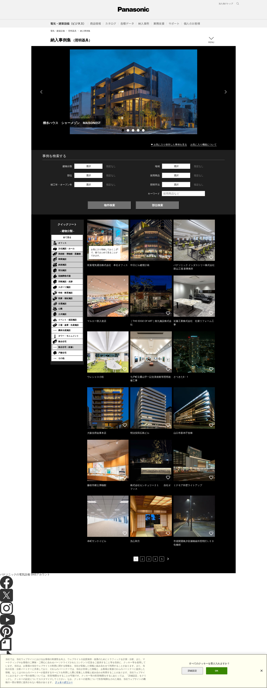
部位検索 (157, 205)
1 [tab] (123, 130)
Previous (41, 91)
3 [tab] (133, 130)
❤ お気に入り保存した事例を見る (169, 144)
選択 (88, 166)
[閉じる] (261, 676)
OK (216, 676)
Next (225, 91)
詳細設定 (192, 676)
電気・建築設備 (57, 30)
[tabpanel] (133, 91)
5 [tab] (143, 130)
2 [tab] (128, 130)
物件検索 (109, 205)
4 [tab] (138, 130)
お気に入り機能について (203, 144)
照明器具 (72, 30)
